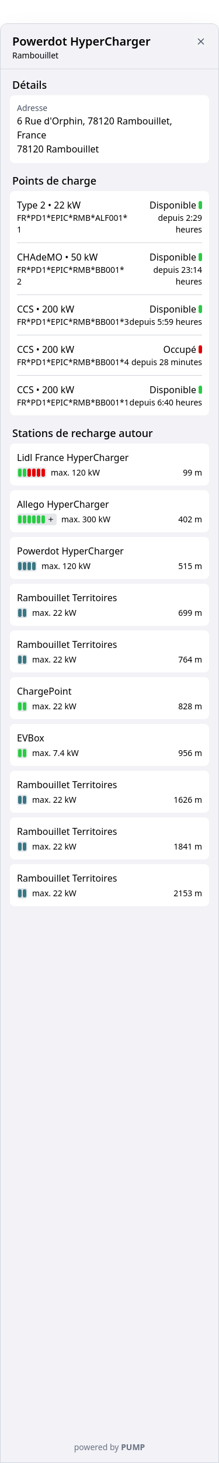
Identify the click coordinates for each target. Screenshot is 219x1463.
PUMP (133, 1446)
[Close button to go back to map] (201, 41)
